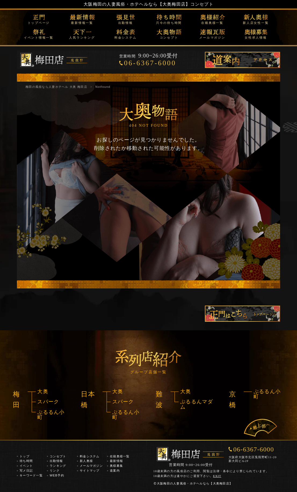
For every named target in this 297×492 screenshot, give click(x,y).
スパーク (48, 401)
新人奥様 (86, 460)
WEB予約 (57, 475)
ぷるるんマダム (196, 404)
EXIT (217, 475)
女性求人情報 (256, 37)
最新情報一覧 (82, 22)
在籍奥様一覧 (212, 22)
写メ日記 (26, 470)
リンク (55, 470)
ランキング (58, 465)
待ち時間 (26, 460)
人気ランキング (82, 37)
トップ (25, 456)
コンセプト (169, 37)
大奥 (42, 391)
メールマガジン (212, 37)
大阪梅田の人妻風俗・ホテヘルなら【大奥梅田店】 (137, 4)
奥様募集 (116, 465)
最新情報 (116, 460)
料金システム (125, 37)
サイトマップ (90, 470)
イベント (26, 465)
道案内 (115, 470)
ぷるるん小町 (50, 415)
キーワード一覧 (31, 475)
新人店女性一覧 (256, 22)
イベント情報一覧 (38, 37)
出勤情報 (125, 22)
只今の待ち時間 (169, 22)
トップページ (39, 22)
